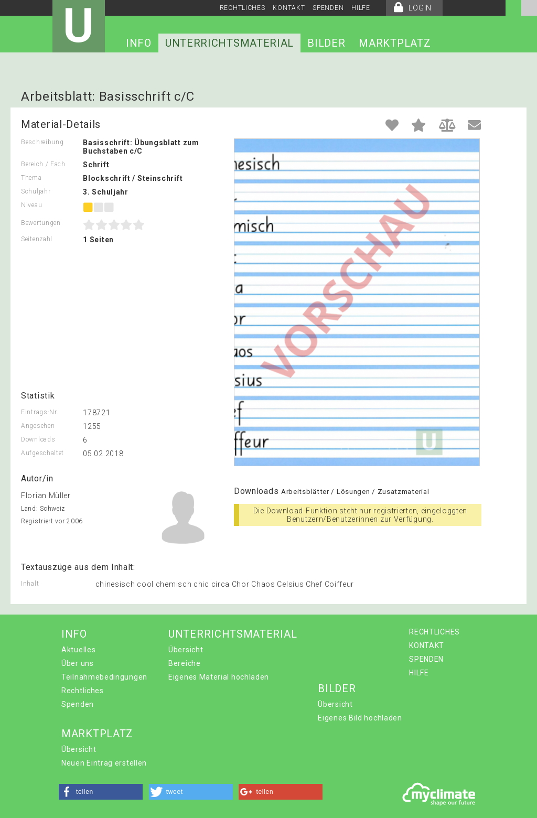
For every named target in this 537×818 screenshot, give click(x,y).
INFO (139, 43)
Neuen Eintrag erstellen (104, 763)
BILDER (326, 43)
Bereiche (184, 663)
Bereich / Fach (43, 164)
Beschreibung (42, 142)
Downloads (38, 439)
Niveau (31, 205)
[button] (101, 792)
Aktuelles (78, 649)
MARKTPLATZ (395, 43)
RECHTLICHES (242, 8)
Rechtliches (82, 690)
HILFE (360, 8)
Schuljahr (35, 191)
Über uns (77, 663)
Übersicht (185, 649)
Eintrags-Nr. (39, 412)
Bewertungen (41, 223)
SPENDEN (328, 8)
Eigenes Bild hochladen (360, 718)
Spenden (77, 704)
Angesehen (38, 425)
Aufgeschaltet (42, 453)
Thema (31, 177)
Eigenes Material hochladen (218, 677)
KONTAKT (289, 8)
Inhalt (30, 583)
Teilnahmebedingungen (104, 677)
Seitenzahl (36, 239)
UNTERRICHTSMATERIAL (229, 43)
